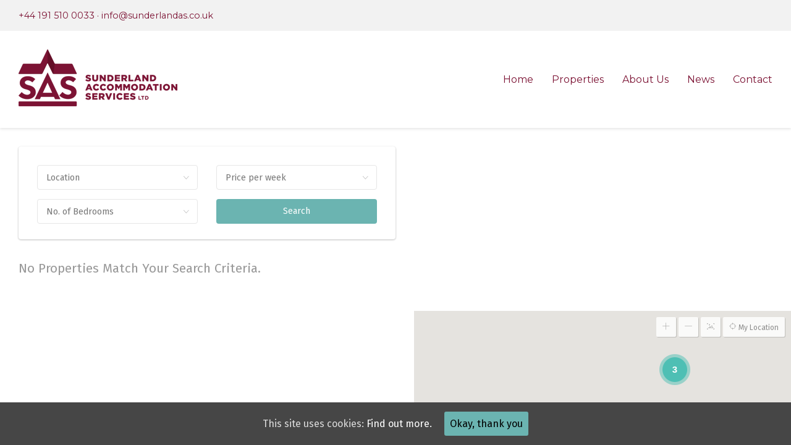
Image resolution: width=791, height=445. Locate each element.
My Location (754, 327)
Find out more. (399, 424)
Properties (578, 79)
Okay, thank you (486, 424)
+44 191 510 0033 (57, 15)
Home (518, 79)
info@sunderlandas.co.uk (157, 15)
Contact (752, 79)
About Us (645, 79)
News (700, 79)
